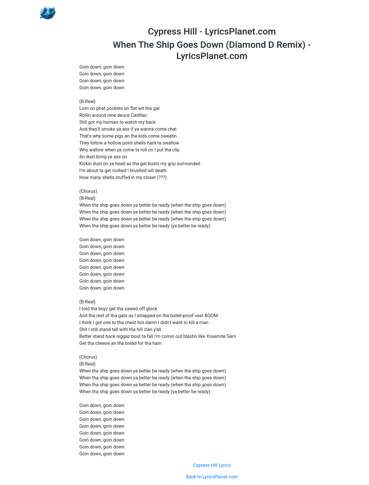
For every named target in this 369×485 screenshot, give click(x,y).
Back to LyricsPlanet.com (212, 477)
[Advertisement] (211, 13)
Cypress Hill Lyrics (211, 465)
